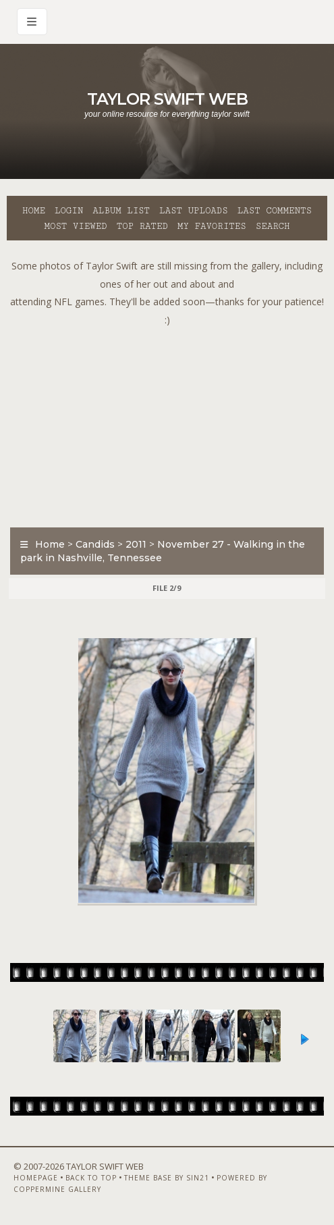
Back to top (91, 1177)
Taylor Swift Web (167, 99)
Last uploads (193, 210)
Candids (95, 544)
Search (273, 226)
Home (33, 210)
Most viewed (75, 226)
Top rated (142, 226)
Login (69, 210)
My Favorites (211, 226)
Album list (121, 210)
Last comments (275, 210)
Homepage (35, 1177)
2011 (136, 544)
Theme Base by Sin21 (166, 1177)
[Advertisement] (170, 423)
